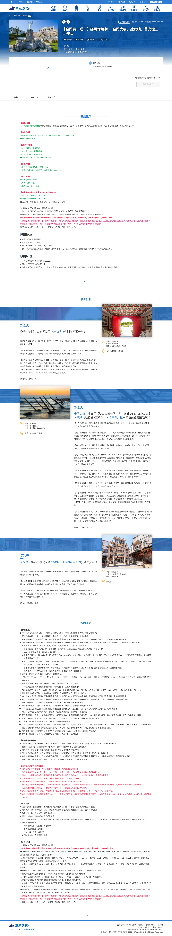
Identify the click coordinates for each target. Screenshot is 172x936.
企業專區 (30, 2)
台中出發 (145, 8)
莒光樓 (24, 562)
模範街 (55, 562)
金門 (29, 15)
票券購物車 (121, 2)
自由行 (65, 8)
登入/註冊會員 (156, 2)
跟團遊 (53, 8)
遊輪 (76, 8)
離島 (24, 15)
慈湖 (79, 417)
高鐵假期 (122, 8)
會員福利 (144, 2)
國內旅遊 (17, 15)
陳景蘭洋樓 (116, 417)
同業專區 (20, 2)
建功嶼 (57, 331)
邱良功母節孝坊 (71, 562)
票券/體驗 (111, 8)
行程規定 (52, 97)
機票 (88, 8)
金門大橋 (79, 413)
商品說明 (18, 97)
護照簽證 (134, 8)
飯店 (99, 8)
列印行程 (124, 22)
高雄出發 (157, 8)
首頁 (10, 15)
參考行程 (35, 97)
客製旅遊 (39, 2)
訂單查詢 (111, 2)
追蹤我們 (132, 2)
